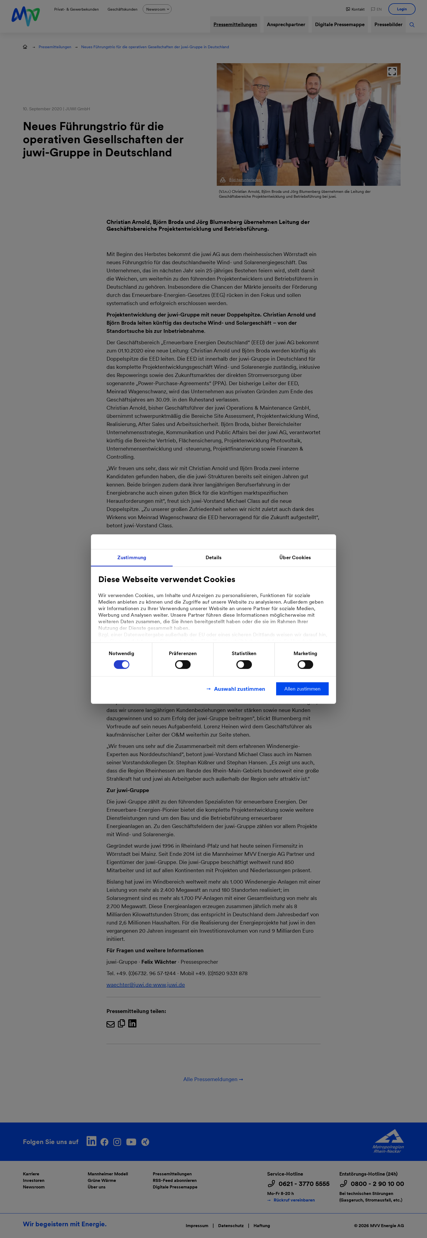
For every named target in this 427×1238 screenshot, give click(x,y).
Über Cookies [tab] (295, 557)
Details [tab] (214, 557)
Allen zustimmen (302, 689)
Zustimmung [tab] (131, 557)
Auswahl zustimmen (239, 689)
